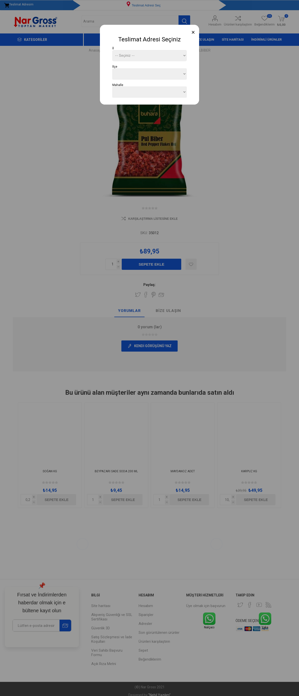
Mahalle (117, 84)
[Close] (193, 32)
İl (113, 48)
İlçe (114, 66)
